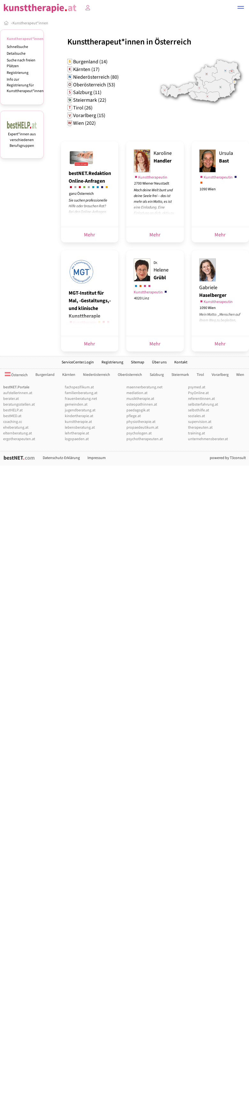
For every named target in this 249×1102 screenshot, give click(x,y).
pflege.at (133, 416)
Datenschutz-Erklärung (61, 458)
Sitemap (137, 362)
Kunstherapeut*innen (30, 23)
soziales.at (196, 416)
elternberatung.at (17, 433)
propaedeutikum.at (142, 427)
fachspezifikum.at (79, 387)
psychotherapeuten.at (144, 439)
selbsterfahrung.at (203, 404)
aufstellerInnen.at (17, 393)
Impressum (96, 458)
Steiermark (180, 374)
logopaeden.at (77, 439)
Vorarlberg (220, 374)
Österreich (16, 375)
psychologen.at (139, 433)
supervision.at (199, 421)
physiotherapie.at (140, 421)
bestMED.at (12, 416)
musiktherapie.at (140, 398)
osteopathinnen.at (141, 404)
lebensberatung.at (80, 427)
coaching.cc (12, 421)
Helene (161, 270)
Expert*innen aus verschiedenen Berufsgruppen (22, 137)
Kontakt (180, 362)
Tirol (200, 374)
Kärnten (68, 374)
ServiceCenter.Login (78, 362)
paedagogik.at (138, 410)
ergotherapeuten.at (19, 439)
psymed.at (196, 387)
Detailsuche (16, 53)
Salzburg (157, 374)
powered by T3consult (228, 458)
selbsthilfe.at (198, 410)
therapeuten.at (200, 427)
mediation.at (136, 393)
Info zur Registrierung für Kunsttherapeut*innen (25, 85)
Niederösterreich (96, 374)
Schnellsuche (17, 47)
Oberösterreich (130, 374)
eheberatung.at (15, 427)
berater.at (11, 398)
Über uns (159, 362)
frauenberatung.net (81, 398)
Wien (240, 374)
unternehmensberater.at (208, 439)
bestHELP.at (13, 410)
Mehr (89, 234)
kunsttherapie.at (78, 421)
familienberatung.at (81, 393)
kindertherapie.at (79, 416)
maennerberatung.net (144, 387)
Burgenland (45, 374)
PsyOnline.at (198, 393)
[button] (240, 8)
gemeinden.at (76, 404)
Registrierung (17, 72)
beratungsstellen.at (19, 404)
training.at (196, 433)
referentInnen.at (201, 398)
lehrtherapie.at (77, 433)
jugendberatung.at (80, 410)
